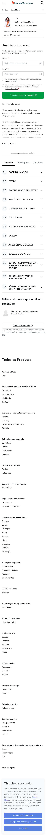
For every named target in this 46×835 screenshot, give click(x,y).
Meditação (6, 398)
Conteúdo (8, 162)
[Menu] (4, 3)
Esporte (5, 726)
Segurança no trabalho (11, 506)
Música (5, 674)
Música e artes (8, 663)
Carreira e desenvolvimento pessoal (18, 413)
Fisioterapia (7, 730)
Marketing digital (9, 622)
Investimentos (8, 578)
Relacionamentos (10, 704)
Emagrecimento (8, 723)
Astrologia (6, 390)
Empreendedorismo (10, 570)
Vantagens (23, 162)
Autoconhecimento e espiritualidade (19, 386)
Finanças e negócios (11, 562)
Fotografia (6, 473)
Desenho (5, 671)
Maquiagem (7, 648)
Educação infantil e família (14, 484)
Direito (5, 525)
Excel (4, 749)
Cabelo (5, 637)
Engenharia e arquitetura (13, 498)
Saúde (4, 734)
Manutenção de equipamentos (16, 603)
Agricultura (6, 689)
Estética (5, 641)
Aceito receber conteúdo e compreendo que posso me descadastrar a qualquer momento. (23, 80)
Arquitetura (7, 502)
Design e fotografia (11, 465)
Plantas (5, 693)
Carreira (5, 416)
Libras (4, 540)
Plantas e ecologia (10, 685)
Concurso (5, 521)
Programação (7, 753)
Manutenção (7, 607)
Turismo (5, 592)
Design (5, 469)
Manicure (5, 644)
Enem (4, 532)
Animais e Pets (9, 372)
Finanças (5, 574)
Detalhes (38, 162)
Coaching (5, 420)
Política (5, 548)
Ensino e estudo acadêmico (14, 517)
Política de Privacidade (11, 89)
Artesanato (7, 667)
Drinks (4, 446)
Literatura (6, 544)
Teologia (5, 402)
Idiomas (5, 536)
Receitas (5, 454)
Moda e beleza (8, 633)
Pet (3, 375)
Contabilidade (7, 566)
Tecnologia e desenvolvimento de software (22, 745)
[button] (20, 172)
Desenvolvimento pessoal (13, 424)
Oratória (5, 428)
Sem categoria (8, 767)
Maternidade (7, 487)
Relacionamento (9, 708)
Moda (4, 652)
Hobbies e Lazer (9, 589)
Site (3, 756)
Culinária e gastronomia (13, 439)
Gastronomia (7, 450)
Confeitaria (6, 443)
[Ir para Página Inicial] (22, 3)
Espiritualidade (8, 394)
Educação (6, 528)
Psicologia (6, 551)
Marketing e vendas (11, 618)
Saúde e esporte (9, 719)
